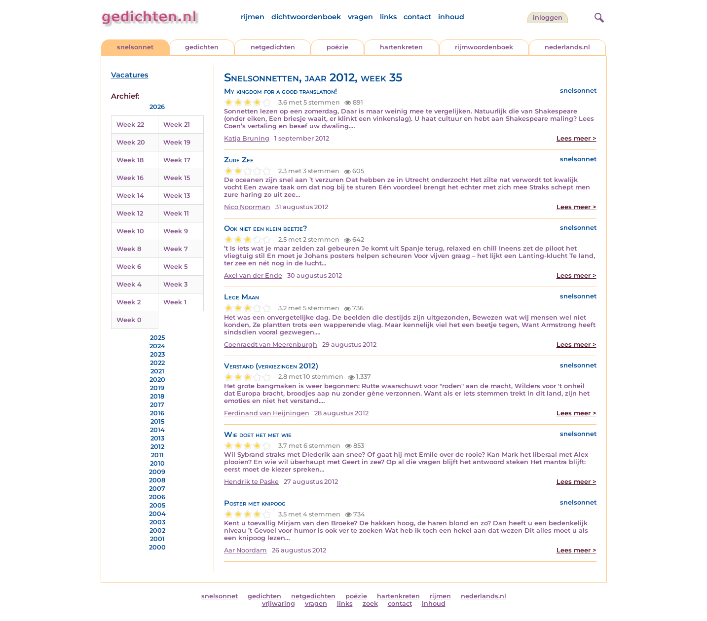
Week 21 (176, 124)
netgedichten (273, 47)
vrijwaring (278, 603)
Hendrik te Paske (251, 481)
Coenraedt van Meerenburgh (270, 344)
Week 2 (128, 302)
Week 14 (130, 195)
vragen (360, 16)
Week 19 (176, 142)
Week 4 (129, 284)
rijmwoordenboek (484, 47)
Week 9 (175, 231)
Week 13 (176, 195)
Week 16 (130, 178)
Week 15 (176, 178)
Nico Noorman (247, 207)
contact (417, 16)
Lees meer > (576, 138)
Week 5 (175, 266)
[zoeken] (598, 16)
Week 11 (176, 213)
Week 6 (128, 266)
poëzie (337, 47)
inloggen (547, 17)
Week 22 (130, 124)
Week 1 (174, 302)
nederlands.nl (567, 47)
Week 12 (129, 213)
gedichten (202, 47)
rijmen (252, 16)
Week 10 (130, 231)
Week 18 (130, 160)
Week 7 (175, 249)
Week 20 (130, 142)
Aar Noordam (245, 550)
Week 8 (128, 249)
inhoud (451, 16)
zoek (370, 603)
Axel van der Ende (253, 275)
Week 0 (129, 320)
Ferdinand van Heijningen (266, 413)
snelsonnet (135, 47)
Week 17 (176, 160)
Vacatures (130, 75)
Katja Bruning (246, 138)
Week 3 (175, 284)
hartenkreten (401, 47)
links (388, 16)
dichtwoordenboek (306, 16)
